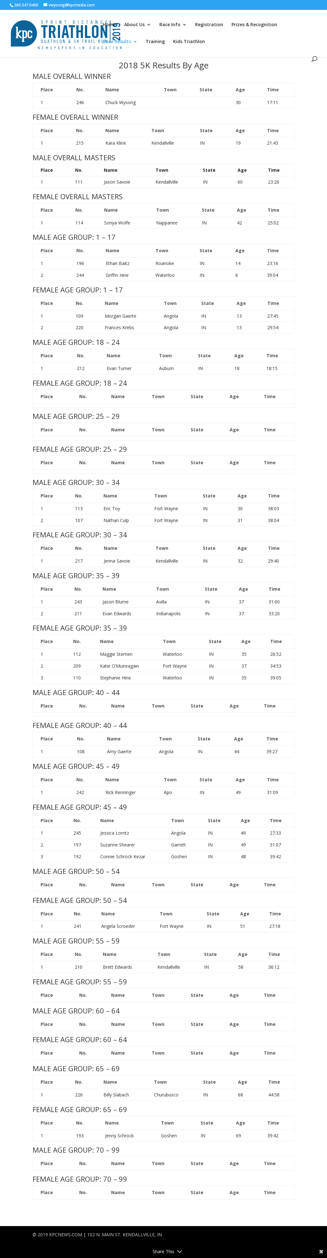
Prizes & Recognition (254, 24)
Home (109, 24)
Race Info (169, 24)
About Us (134, 24)
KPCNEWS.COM (65, 1234)
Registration (209, 24)
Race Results (117, 41)
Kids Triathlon (189, 41)
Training (155, 41)
